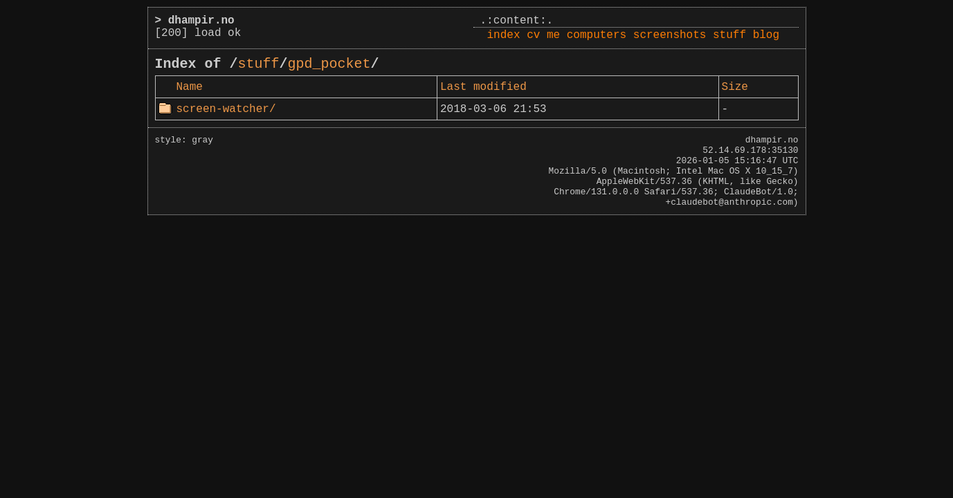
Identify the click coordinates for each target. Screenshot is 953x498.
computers (596, 35)
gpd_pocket (329, 64)
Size (735, 87)
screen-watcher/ (226, 109)
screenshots (670, 35)
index (503, 35)
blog (766, 35)
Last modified (483, 87)
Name (189, 87)
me (553, 35)
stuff (729, 35)
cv (533, 35)
